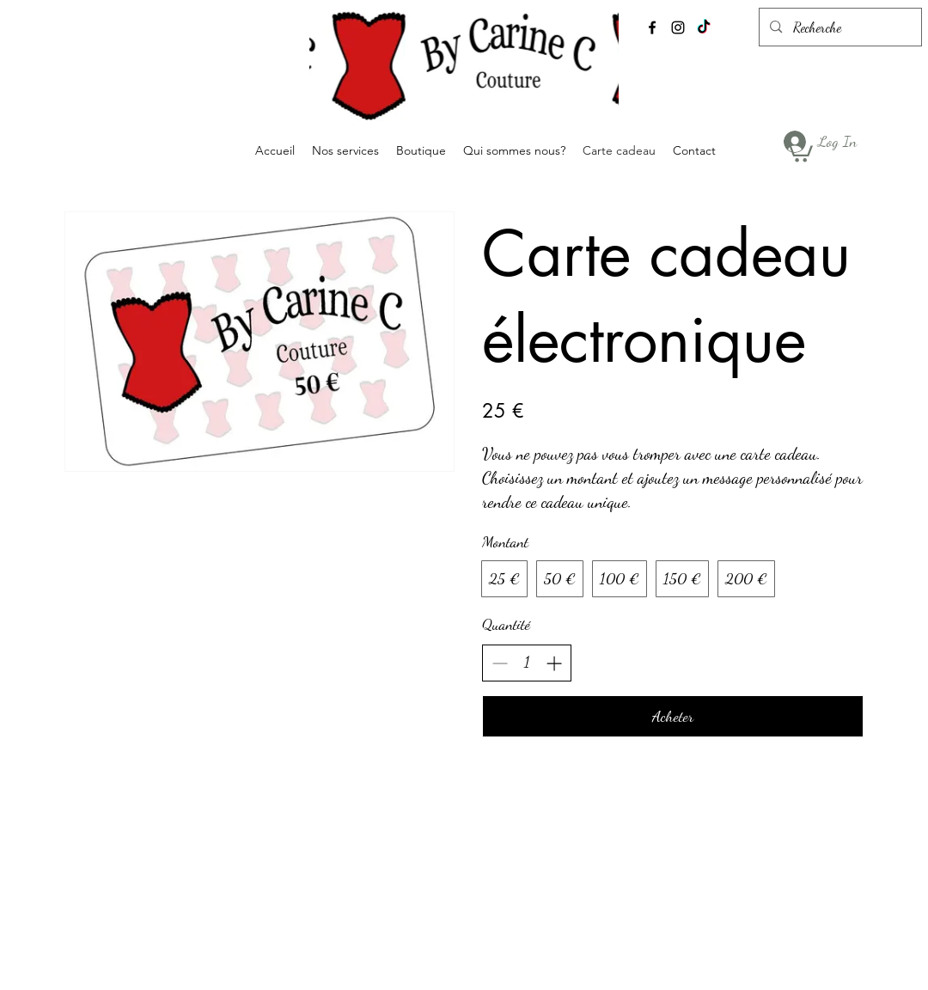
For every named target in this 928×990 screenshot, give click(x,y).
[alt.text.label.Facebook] (652, 27)
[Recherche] (839, 27)
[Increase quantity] (553, 663)
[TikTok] (703, 27)
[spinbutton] (526, 662)
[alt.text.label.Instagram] (678, 27)
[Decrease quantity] (499, 663)
